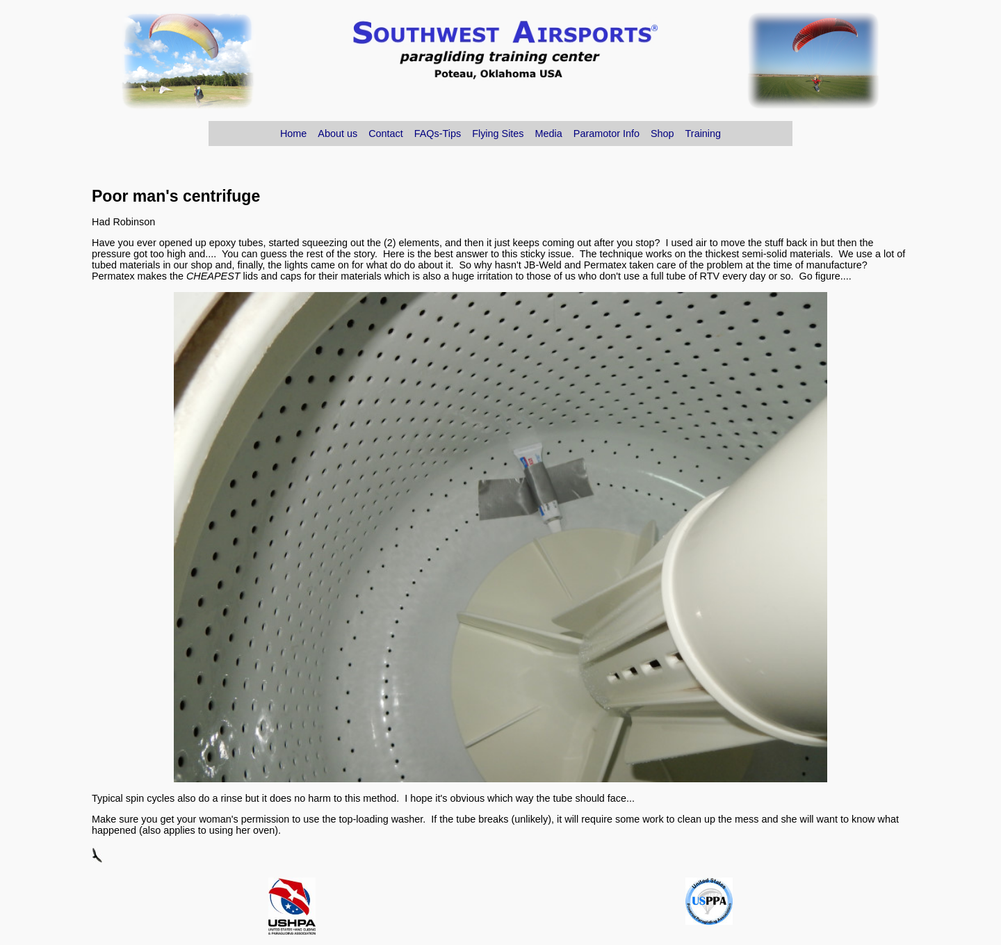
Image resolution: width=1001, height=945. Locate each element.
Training (703, 133)
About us (337, 133)
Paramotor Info (606, 133)
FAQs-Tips (437, 133)
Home (293, 133)
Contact (385, 133)
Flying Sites (497, 133)
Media (548, 133)
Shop (662, 133)
